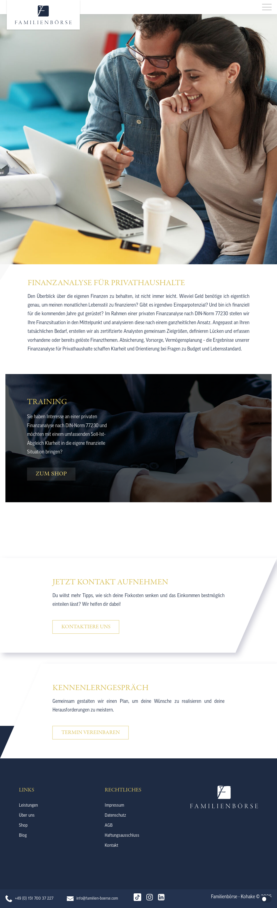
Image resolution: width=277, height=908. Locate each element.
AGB (109, 825)
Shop (23, 825)
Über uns (27, 815)
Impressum (114, 805)
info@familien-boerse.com (97, 899)
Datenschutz (115, 815)
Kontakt (111, 845)
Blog (23, 835)
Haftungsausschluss (122, 835)
